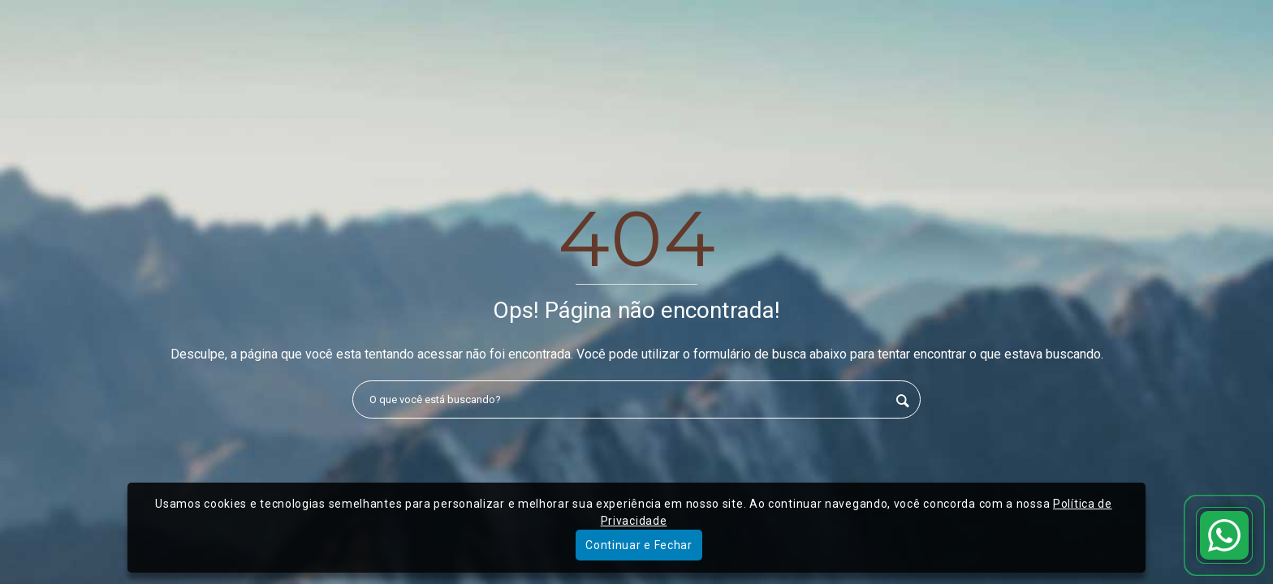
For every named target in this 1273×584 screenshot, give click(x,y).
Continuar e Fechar (639, 545)
